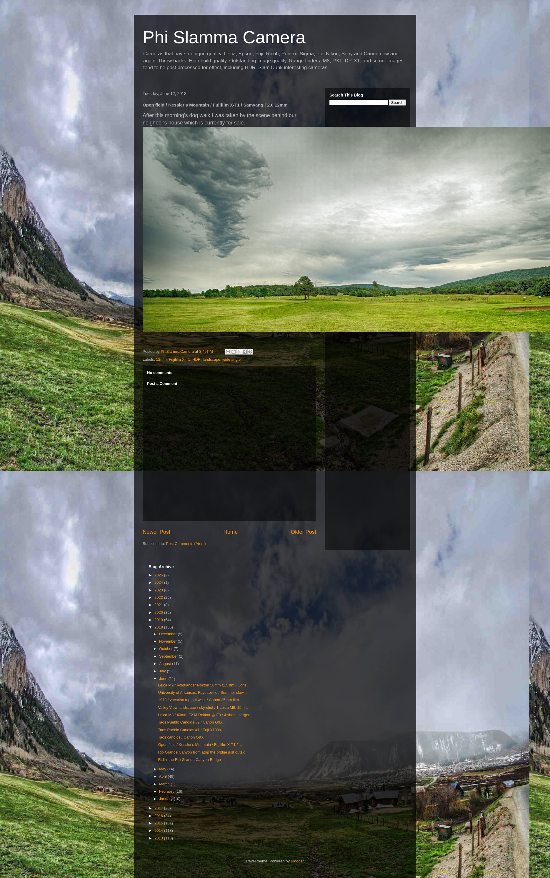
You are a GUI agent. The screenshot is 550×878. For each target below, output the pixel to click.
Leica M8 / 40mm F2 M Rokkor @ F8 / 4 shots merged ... (206, 715)
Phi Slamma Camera (224, 37)
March (165, 784)
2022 (159, 597)
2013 (159, 838)
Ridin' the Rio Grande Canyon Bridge (189, 759)
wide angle (231, 359)
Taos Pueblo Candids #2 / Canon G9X (190, 722)
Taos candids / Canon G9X (181, 737)
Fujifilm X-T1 (179, 359)
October (166, 648)
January (166, 798)
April (163, 776)
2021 (159, 605)
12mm (161, 359)
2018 (159, 627)
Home (231, 532)
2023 (159, 590)
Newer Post (156, 532)
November (168, 641)
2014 (159, 830)
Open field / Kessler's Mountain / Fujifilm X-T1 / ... (200, 744)
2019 (159, 620)
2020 (159, 612)
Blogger (297, 861)
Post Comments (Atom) (186, 543)
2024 (159, 582)
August (165, 663)
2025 (159, 575)
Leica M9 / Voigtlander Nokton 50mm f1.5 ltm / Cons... (203, 685)
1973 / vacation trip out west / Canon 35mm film (198, 700)
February (167, 791)
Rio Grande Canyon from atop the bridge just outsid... (203, 752)
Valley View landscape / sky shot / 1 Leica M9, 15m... (203, 707)
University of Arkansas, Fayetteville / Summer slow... (202, 692)
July (163, 671)
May (163, 769)
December (168, 634)
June (164, 678)
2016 (159, 816)
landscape (211, 359)
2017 (159, 808)
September (169, 656)
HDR (196, 359)
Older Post (303, 532)
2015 (159, 823)
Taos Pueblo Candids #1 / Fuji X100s (189, 730)
